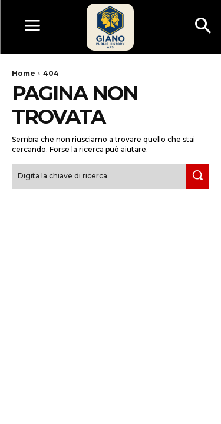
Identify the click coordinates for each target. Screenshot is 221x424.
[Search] (197, 176)
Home (23, 73)
